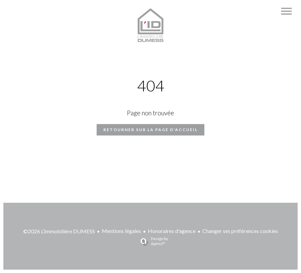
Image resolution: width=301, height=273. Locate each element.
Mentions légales (121, 231)
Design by (151, 241)
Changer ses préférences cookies (240, 231)
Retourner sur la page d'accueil (150, 129)
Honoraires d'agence (172, 231)
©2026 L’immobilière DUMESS (59, 231)
